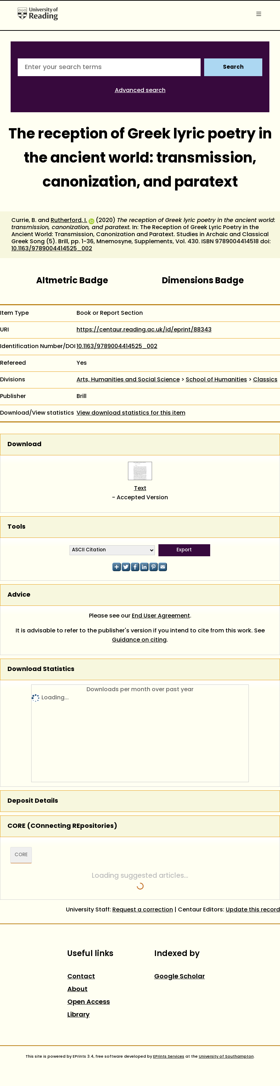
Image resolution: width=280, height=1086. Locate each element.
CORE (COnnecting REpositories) (62, 826)
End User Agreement (161, 616)
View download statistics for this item (131, 413)
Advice (18, 595)
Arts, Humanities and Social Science (128, 380)
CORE (21, 855)
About (77, 989)
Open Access (88, 1002)
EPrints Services (168, 1056)
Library (78, 1015)
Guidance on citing (139, 640)
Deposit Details (32, 801)
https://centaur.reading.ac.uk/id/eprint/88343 (144, 330)
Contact (81, 976)
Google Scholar (179, 976)
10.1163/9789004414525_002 (51, 249)
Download (24, 444)
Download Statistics (40, 669)
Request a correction (142, 910)
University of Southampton (226, 1056)
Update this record (253, 910)
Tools (16, 527)
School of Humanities (216, 380)
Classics (265, 380)
